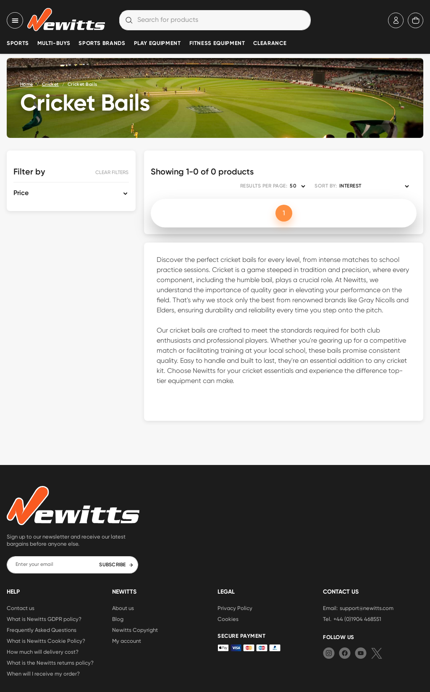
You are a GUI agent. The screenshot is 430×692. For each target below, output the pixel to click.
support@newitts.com (366, 608)
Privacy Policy (235, 608)
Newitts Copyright (135, 629)
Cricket (50, 84)
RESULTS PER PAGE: (263, 186)
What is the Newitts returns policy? (50, 662)
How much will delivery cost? (43, 651)
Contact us (20, 608)
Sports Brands (102, 43)
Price (21, 193)
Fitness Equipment (217, 43)
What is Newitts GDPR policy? (44, 618)
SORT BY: (326, 186)
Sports (18, 43)
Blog (117, 618)
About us (123, 608)
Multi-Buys (53, 43)
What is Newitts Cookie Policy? (46, 640)
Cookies (228, 618)
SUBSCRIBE (116, 565)
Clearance (269, 43)
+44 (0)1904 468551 (357, 618)
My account (126, 640)
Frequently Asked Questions (41, 629)
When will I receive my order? (43, 673)
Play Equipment (157, 43)
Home (26, 84)
